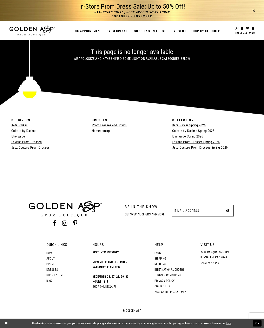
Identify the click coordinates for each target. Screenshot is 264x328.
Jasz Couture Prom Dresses (30, 147)
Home (49, 253)
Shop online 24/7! (104, 286)
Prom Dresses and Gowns (109, 125)
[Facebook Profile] (55, 223)
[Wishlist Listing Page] (247, 28)
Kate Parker (19, 125)
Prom (50, 264)
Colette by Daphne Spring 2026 (193, 131)
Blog (49, 280)
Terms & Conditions (167, 275)
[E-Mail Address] (203, 210)
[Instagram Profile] (65, 223)
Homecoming (101, 131)
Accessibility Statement (171, 292)
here (228, 323)
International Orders (169, 269)
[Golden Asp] (32, 31)
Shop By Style (55, 275)
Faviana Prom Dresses (26, 142)
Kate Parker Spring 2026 (189, 125)
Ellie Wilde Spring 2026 (187, 136)
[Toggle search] (237, 28)
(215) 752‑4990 (245, 33)
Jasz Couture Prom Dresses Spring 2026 (200, 147)
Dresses (52, 269)
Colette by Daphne (23, 131)
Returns (160, 264)
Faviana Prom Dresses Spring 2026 (196, 142)
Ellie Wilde (18, 136)
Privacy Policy (164, 280)
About (50, 258)
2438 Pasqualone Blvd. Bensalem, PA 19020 (215, 255)
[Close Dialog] (6, 323)
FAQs (157, 253)
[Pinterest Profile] (75, 223)
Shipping (160, 258)
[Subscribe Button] (228, 210)
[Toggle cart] (253, 28)
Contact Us (162, 286)
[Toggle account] (242, 28)
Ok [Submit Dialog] (257, 323)
